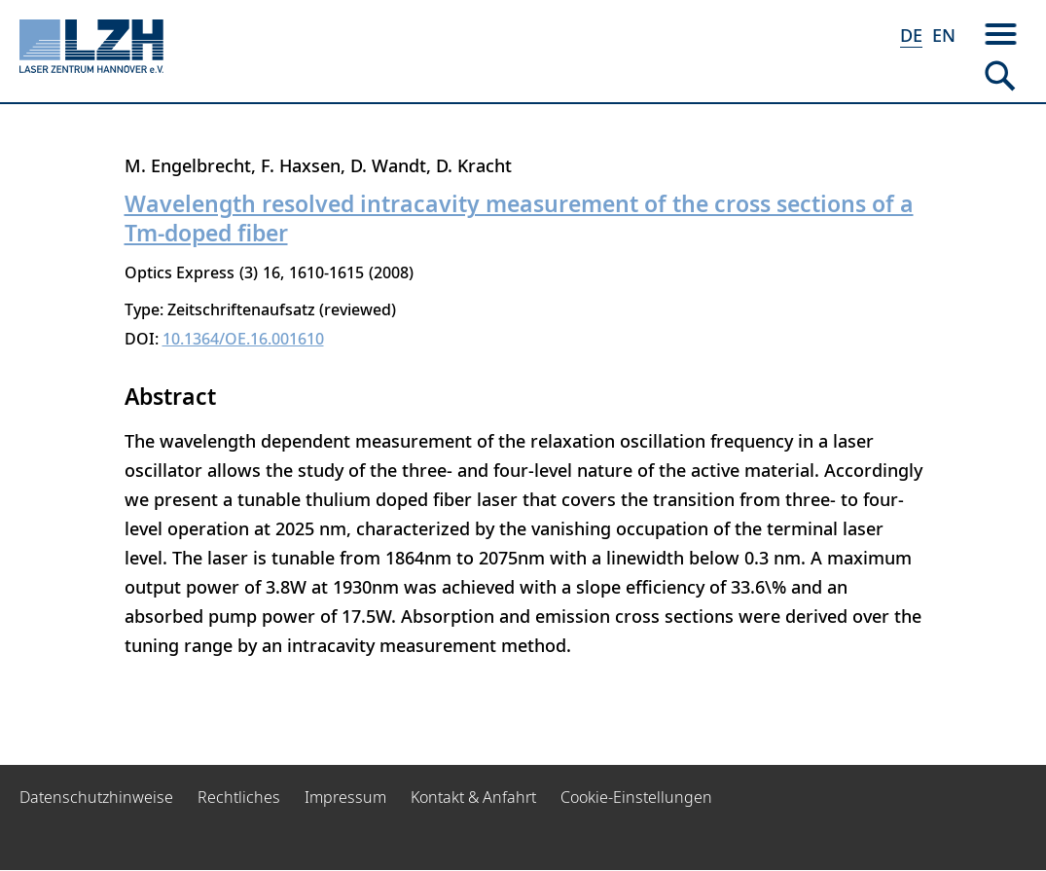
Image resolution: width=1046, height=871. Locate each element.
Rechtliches (239, 797)
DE (911, 35)
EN (944, 35)
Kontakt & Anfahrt (473, 797)
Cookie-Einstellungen (636, 797)
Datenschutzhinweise (96, 797)
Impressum (345, 797)
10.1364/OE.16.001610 (243, 338)
